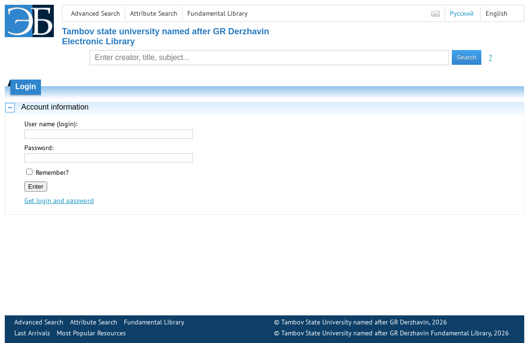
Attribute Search (153, 13)
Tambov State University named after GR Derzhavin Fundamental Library (386, 333)
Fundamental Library (217, 13)
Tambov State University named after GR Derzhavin (355, 322)
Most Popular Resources (91, 333)
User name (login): (50, 124)
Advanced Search (95, 13)
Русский (462, 13)
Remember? (52, 172)
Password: (38, 147)
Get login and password (59, 200)
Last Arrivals (32, 333)
